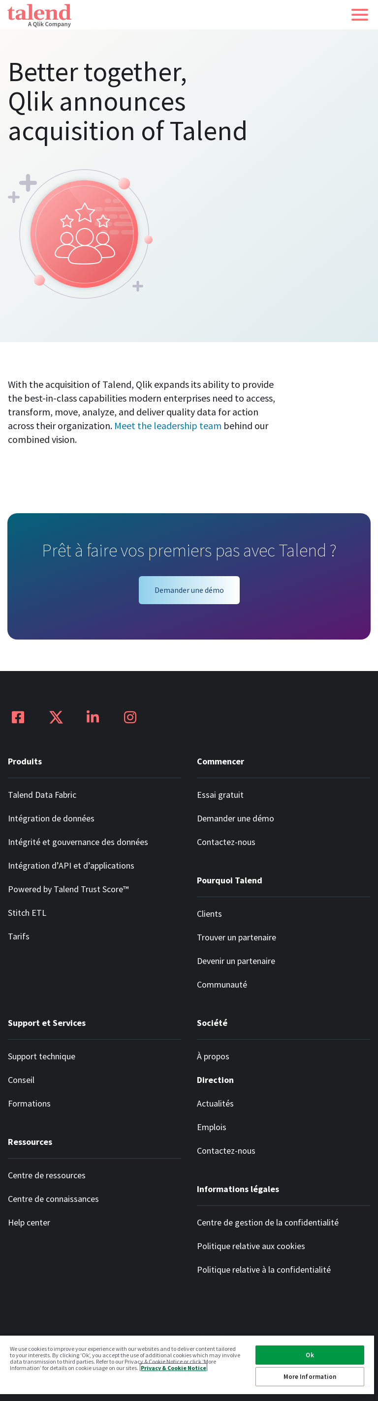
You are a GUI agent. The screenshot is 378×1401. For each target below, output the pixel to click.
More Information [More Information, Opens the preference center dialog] (310, 1376)
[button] (360, 15)
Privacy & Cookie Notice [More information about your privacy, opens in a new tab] (173, 1367)
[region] (187, 1368)
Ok (310, 1355)
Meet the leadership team (167, 425)
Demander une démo (189, 590)
